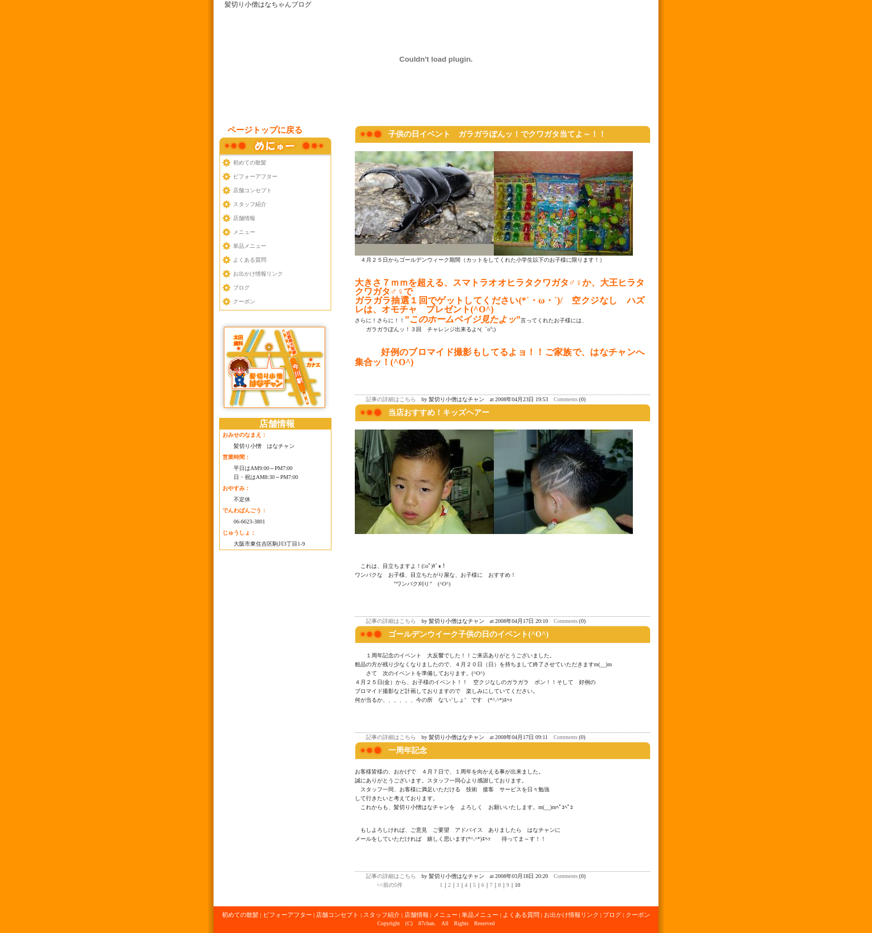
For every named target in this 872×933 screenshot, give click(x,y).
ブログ (241, 288)
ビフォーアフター (255, 176)
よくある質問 (249, 260)
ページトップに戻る (265, 130)
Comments (566, 399)
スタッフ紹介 (249, 204)
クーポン (244, 301)
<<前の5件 (389, 885)
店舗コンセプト (252, 190)
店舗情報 (244, 218)
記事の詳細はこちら (391, 399)
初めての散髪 (249, 162)
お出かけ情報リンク (258, 274)
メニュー (244, 232)
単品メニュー (249, 246)
